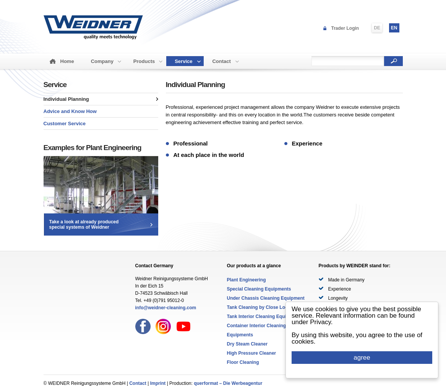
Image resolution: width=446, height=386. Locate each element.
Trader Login (345, 28)
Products (144, 61)
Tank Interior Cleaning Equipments (265, 316)
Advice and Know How (70, 111)
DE (377, 28)
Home (67, 61)
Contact (221, 61)
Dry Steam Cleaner (247, 344)
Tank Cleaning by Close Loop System (267, 307)
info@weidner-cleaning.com (165, 307)
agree (362, 357)
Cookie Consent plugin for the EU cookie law (362, 371)
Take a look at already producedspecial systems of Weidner (84, 224)
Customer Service (65, 123)
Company (102, 61)
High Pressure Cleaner (251, 353)
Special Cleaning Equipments (259, 289)
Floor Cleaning (243, 362)
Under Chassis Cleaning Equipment (266, 298)
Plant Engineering (246, 280)
